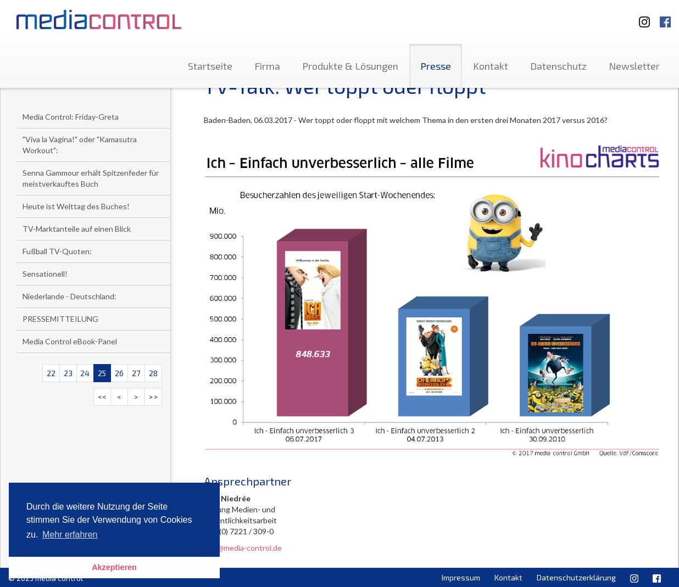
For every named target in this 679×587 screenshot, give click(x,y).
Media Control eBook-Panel (70, 341)
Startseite (210, 66)
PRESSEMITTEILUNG (60, 318)
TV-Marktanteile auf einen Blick (77, 228)
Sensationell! (45, 273)
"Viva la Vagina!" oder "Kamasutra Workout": (80, 145)
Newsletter (634, 66)
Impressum (461, 577)
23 (68, 373)
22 (51, 373)
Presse (435, 66)
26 (119, 373)
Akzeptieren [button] (114, 567)
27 (136, 373)
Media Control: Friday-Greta (71, 116)
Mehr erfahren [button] (70, 534)
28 (153, 373)
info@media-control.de (243, 547)
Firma (267, 66)
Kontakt (490, 66)
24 (85, 373)
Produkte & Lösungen (350, 66)
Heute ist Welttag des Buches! (76, 206)
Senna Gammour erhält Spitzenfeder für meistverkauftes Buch (91, 178)
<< (102, 396)
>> (153, 396)
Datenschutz (558, 66)
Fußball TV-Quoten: (57, 251)
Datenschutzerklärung (576, 577)
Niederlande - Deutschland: (69, 296)
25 (102, 373)
